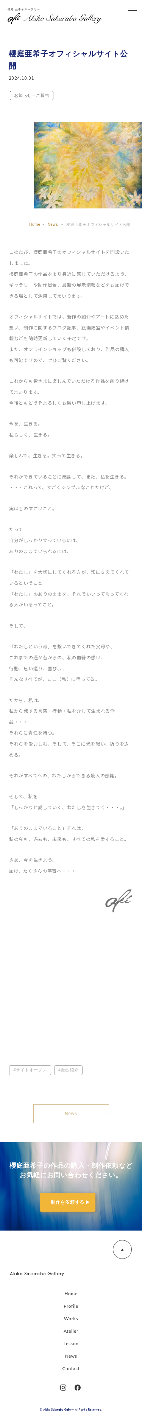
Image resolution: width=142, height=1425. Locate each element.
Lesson (71, 1343)
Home (70, 1293)
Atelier (71, 1331)
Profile (71, 1306)
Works (71, 1318)
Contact (71, 1368)
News (71, 1356)
